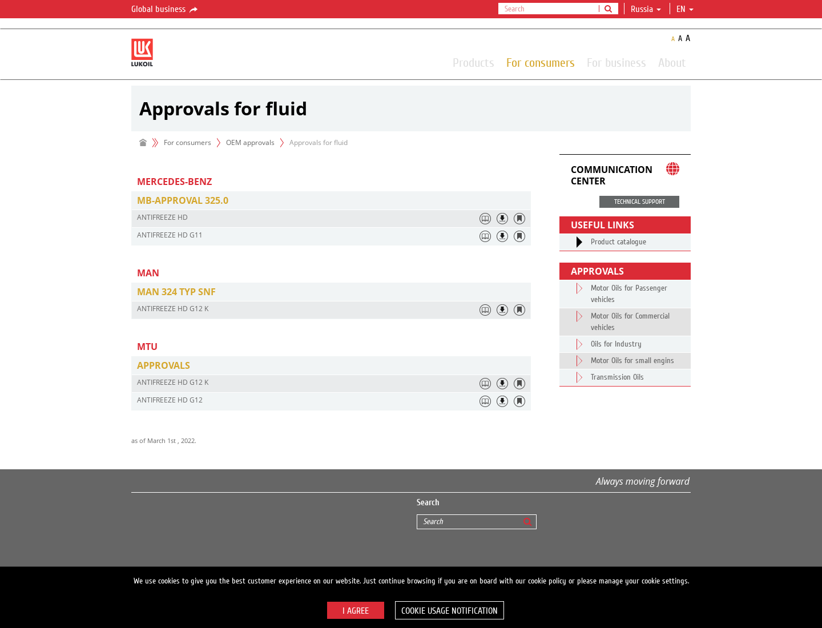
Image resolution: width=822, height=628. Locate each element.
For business (616, 62)
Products (473, 62)
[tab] (331, 201)
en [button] (685, 9)
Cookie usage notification (449, 611)
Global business (165, 9)
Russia (646, 9)
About (672, 62)
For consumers (540, 62)
